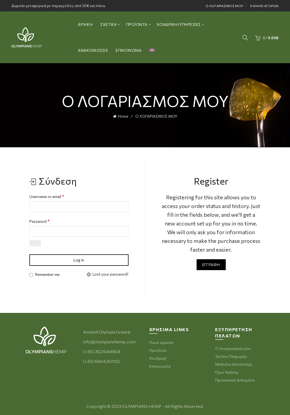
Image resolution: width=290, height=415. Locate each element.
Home (123, 116)
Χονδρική (157, 357)
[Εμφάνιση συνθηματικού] (35, 243)
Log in (79, 259)
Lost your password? (111, 273)
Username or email (46, 195)
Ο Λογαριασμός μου (233, 348)
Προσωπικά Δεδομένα (235, 379)
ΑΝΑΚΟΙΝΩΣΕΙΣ (93, 50)
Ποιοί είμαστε (161, 342)
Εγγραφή (211, 264)
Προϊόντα (157, 349)
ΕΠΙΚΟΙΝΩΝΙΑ (129, 50)
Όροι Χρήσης (227, 371)
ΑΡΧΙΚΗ (85, 24)
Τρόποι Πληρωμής (231, 355)
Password (39, 220)
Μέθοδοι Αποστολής (233, 363)
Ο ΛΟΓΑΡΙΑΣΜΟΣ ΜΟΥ (224, 6)
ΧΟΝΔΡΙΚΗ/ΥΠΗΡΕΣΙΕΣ (179, 24)
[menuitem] (152, 50)
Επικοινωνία (160, 365)
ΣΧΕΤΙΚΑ (108, 24)
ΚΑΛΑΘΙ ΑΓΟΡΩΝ (264, 6)
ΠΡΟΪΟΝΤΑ (137, 24)
